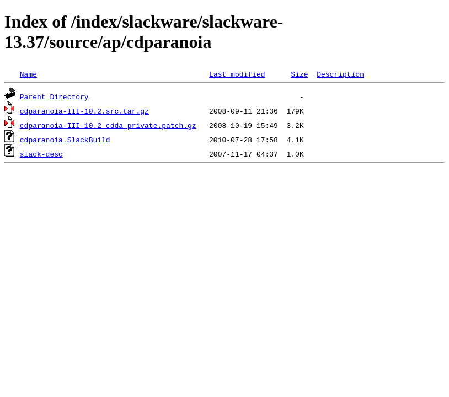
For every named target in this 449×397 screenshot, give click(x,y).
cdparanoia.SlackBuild (65, 139)
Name (28, 74)
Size (299, 74)
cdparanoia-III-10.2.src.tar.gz (84, 111)
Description (340, 74)
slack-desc (41, 154)
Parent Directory (54, 96)
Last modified (237, 74)
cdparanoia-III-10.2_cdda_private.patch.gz (108, 125)
